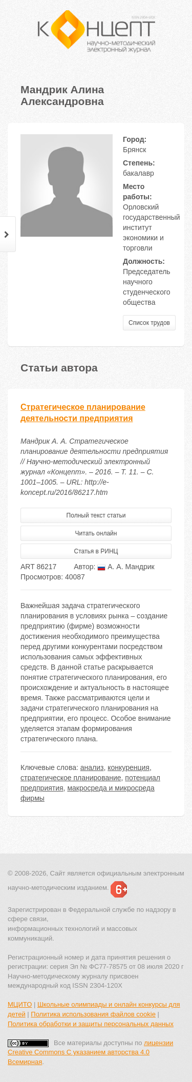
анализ (92, 767)
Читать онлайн (96, 533)
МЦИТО (20, 1004)
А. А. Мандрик (125, 567)
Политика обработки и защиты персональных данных (91, 1024)
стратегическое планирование (70, 778)
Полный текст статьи (96, 515)
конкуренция (129, 767)
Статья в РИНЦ (96, 551)
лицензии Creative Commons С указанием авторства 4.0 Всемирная (90, 1052)
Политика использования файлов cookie (93, 1014)
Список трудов (149, 322)
